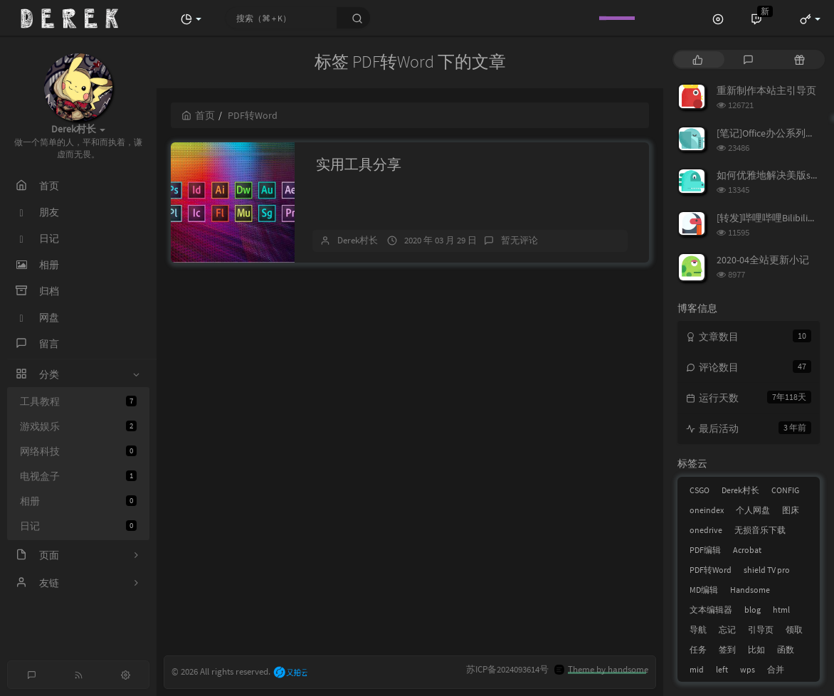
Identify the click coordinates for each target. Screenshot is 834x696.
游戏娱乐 (78, 426)
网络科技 (78, 451)
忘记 (727, 629)
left (722, 669)
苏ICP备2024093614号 (507, 669)
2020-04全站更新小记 (763, 259)
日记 (78, 526)
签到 (727, 649)
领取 (794, 629)
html (781, 609)
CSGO (699, 490)
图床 (790, 510)
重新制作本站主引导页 (766, 90)
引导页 (761, 629)
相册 (78, 501)
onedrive (706, 529)
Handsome (750, 589)
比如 (756, 649)
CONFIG (785, 490)
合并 (775, 669)
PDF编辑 (705, 549)
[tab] (697, 59)
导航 (698, 629)
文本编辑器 (711, 609)
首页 (198, 115)
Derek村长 (357, 240)
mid (697, 669)
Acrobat (747, 549)
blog (752, 609)
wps (747, 669)
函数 (785, 649)
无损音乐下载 (760, 529)
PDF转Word (711, 569)
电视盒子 (78, 476)
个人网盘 (753, 510)
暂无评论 (519, 240)
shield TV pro (767, 569)
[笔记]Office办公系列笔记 (771, 133)
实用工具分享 (358, 164)
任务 (698, 649)
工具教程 (78, 401)
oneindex (707, 510)
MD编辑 (704, 589)
